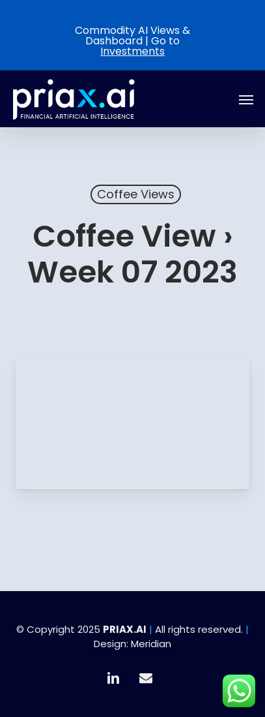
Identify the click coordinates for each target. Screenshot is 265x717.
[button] (246, 99)
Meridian (151, 643)
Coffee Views (135, 194)
